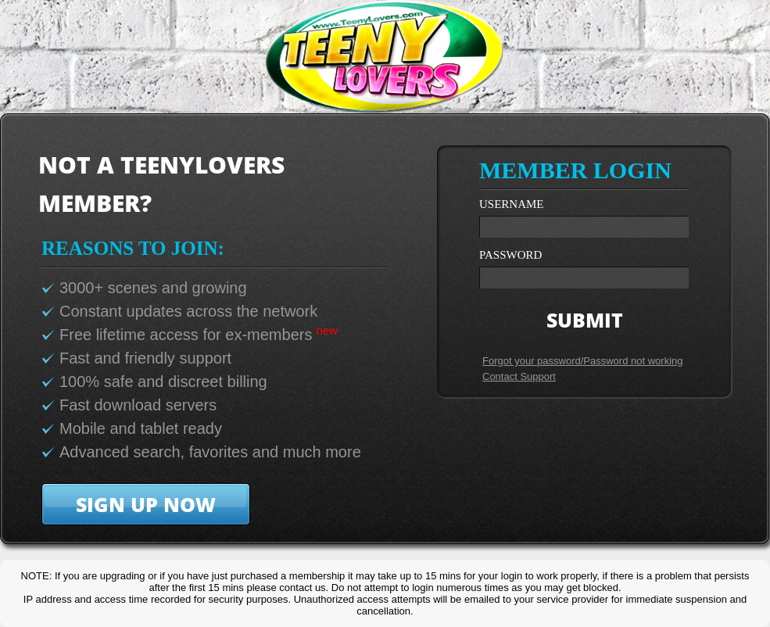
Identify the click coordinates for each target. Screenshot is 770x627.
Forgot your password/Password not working (582, 361)
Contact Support (519, 376)
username (511, 204)
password (510, 255)
